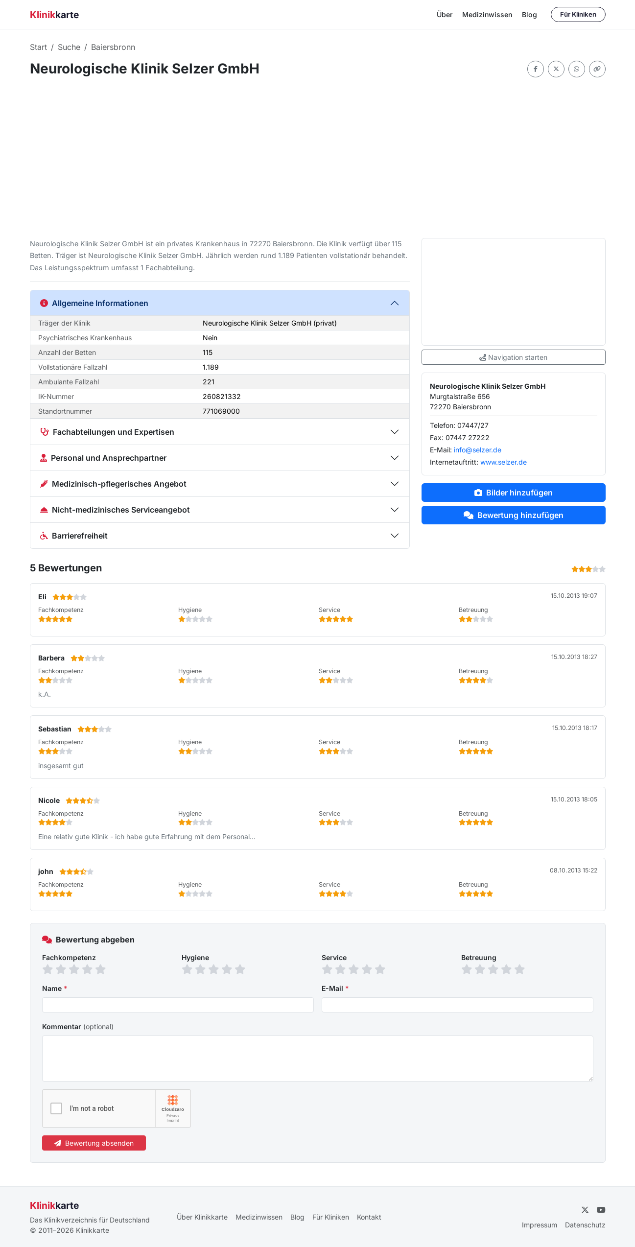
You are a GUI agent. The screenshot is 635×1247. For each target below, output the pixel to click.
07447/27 (473, 425)
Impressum (539, 1225)
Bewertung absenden (94, 1143)
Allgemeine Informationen (94, 303)
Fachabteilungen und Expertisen (107, 432)
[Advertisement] (318, 157)
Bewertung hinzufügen (514, 515)
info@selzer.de (477, 450)
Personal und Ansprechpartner (103, 458)
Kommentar (78, 1026)
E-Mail (335, 988)
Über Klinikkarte (202, 1217)
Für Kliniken (578, 14)
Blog (529, 14)
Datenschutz (585, 1225)
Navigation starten (513, 357)
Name (55, 988)
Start (38, 47)
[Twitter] (585, 1210)
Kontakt (369, 1217)
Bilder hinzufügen (513, 492)
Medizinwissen (487, 14)
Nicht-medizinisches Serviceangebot (115, 510)
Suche (69, 47)
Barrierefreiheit (74, 536)
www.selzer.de (503, 462)
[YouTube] (601, 1210)
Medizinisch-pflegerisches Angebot (113, 484)
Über (444, 14)
